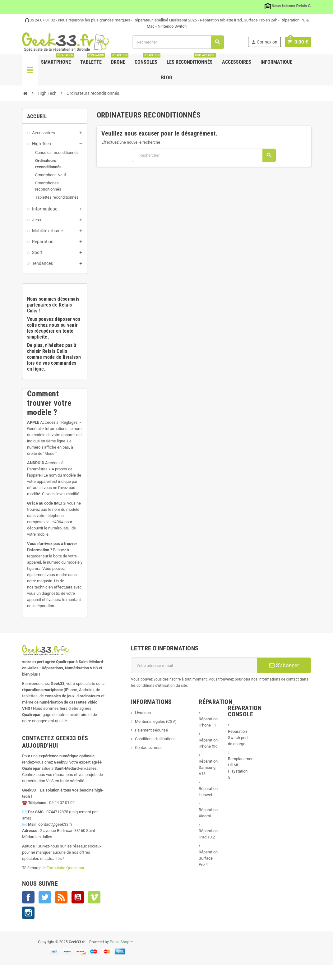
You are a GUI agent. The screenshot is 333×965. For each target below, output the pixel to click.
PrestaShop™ (121, 942)
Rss (61, 897)
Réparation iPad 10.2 (208, 834)
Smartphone (57, 59)
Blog (166, 78)
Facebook (28, 897)
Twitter (45, 897)
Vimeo (94, 897)
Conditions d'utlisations (155, 738)
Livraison (143, 712)
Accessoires (236, 62)
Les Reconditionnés (191, 59)
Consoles (147, 59)
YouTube (78, 897)
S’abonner (284, 665)
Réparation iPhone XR (208, 743)
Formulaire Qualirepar (65, 868)
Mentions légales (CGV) (156, 721)
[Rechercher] (178, 42)
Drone (119, 59)
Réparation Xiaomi (208, 812)
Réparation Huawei (208, 791)
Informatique (276, 62)
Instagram (28, 913)
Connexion (265, 42)
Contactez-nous (149, 747)
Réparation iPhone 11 (208, 722)
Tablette (92, 59)
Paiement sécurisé (151, 730)
